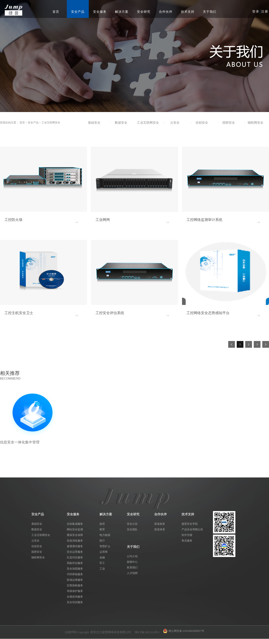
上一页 (231, 344)
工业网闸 (102, 220)
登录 (255, 11)
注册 (264, 11)
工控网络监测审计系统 (204, 220)
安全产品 (33, 122)
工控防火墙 (13, 220)
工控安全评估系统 (109, 313)
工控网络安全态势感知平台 (208, 313)
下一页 (265, 344)
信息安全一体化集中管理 (19, 442)
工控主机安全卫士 (18, 313)
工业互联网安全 (50, 122)
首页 (55, 11)
